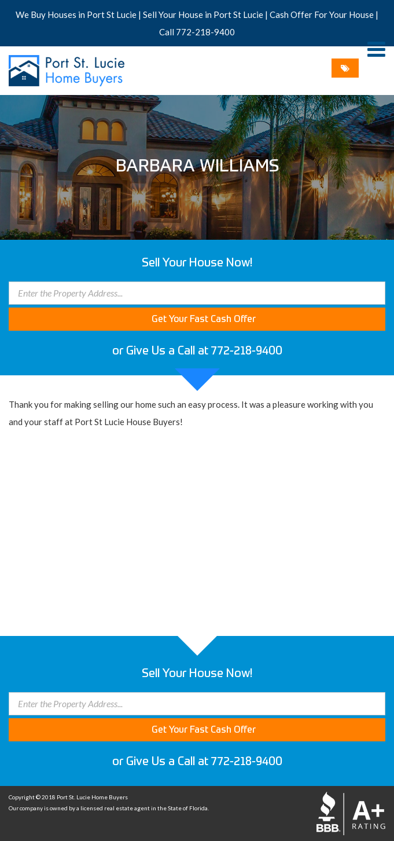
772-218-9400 (205, 32)
